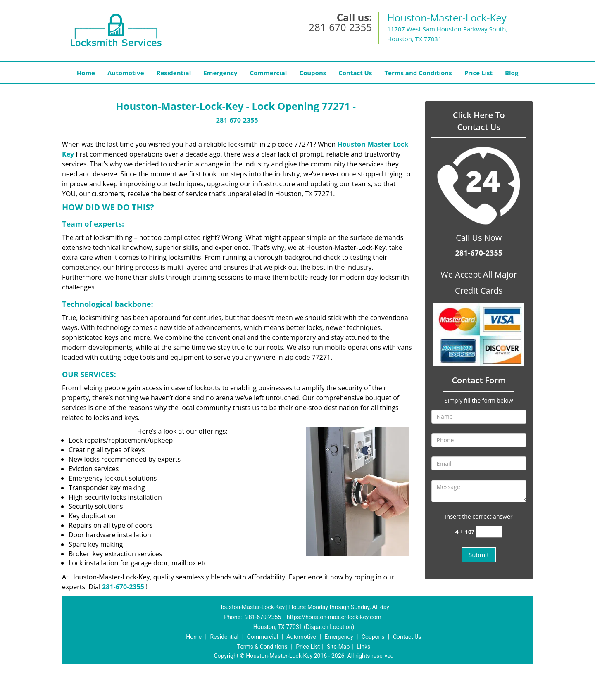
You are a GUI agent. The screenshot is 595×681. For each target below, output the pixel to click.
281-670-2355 (340, 27)
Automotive (125, 73)
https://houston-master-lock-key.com (334, 617)
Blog (511, 73)
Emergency (220, 73)
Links (363, 646)
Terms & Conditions (262, 646)
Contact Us (355, 73)
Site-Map (338, 646)
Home (86, 73)
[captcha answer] (489, 532)
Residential (174, 73)
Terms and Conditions (418, 73)
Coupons (312, 73)
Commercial (268, 73)
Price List (478, 73)
